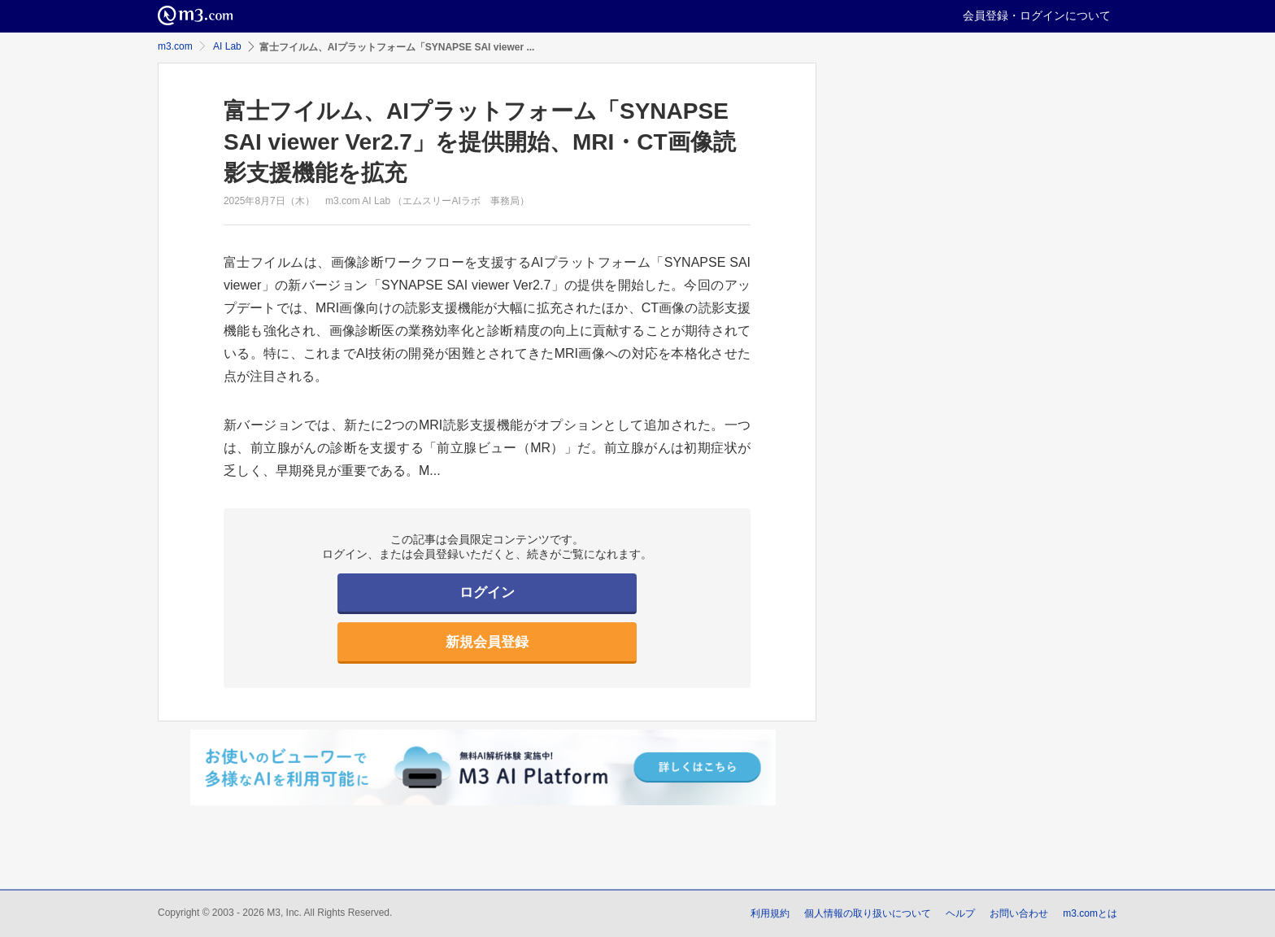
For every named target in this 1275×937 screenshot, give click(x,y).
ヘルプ (960, 913)
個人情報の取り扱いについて (867, 913)
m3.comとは (1090, 913)
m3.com (175, 46)
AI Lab (227, 46)
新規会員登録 (487, 642)
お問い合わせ (1019, 913)
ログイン (487, 592)
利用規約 (770, 913)
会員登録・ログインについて (1037, 15)
